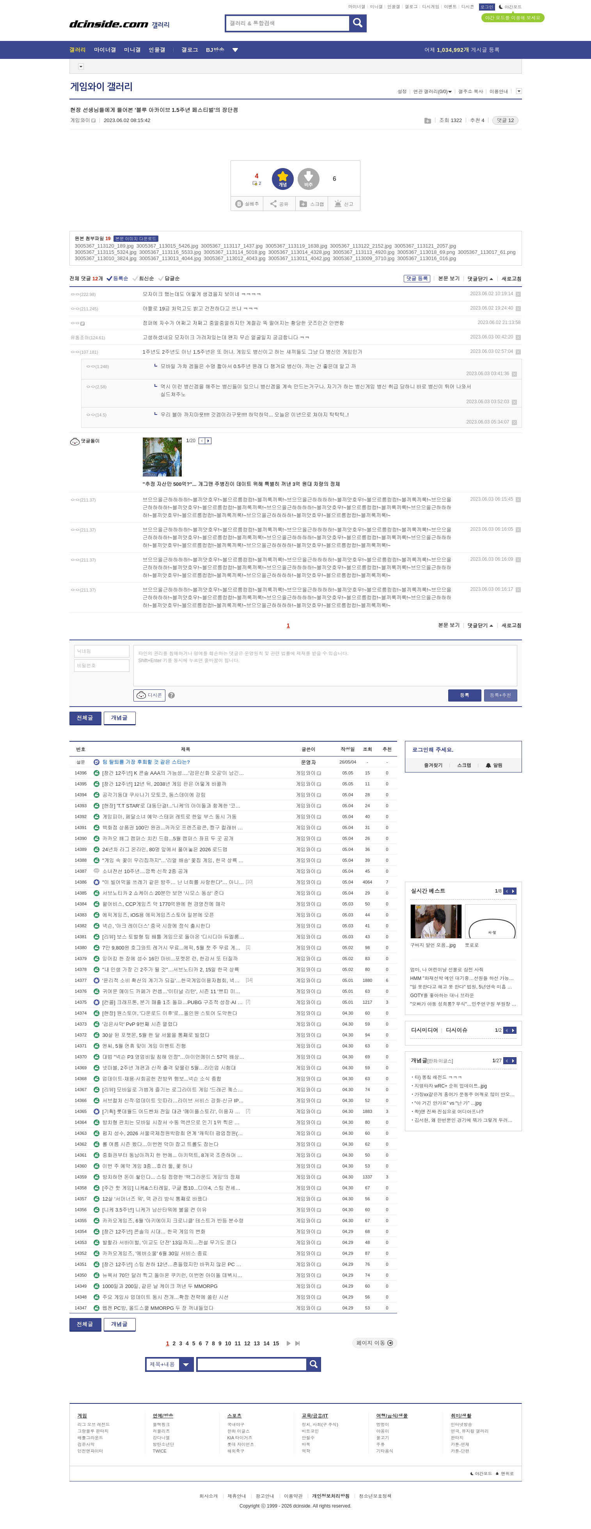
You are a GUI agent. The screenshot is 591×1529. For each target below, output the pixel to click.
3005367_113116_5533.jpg (170, 252)
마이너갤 (357, 6)
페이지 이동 (375, 1343)
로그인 (487, 7)
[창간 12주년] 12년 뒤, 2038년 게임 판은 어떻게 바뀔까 (160, 784)
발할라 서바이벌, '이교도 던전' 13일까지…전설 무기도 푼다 (165, 1243)
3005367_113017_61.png (486, 252)
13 (257, 1343)
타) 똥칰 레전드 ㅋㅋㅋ (438, 1077)
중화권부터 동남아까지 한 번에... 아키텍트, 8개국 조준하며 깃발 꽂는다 (169, 1155)
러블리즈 (161, 1431)
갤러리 (77, 50)
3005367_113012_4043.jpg (234, 258)
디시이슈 (457, 1030)
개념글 (119, 718)
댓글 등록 (417, 279)
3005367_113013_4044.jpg (170, 258)
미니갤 (376, 6)
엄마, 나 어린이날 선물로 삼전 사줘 (447, 970)
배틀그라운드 (90, 1437)
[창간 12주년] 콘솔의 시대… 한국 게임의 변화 (149, 1232)
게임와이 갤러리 (101, 87)
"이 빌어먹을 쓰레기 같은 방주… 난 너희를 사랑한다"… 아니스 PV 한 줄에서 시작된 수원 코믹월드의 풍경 (169, 882)
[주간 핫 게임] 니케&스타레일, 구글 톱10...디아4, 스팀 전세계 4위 (169, 1188)
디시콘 (467, 6)
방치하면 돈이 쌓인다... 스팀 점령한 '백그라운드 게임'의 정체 (167, 1177)
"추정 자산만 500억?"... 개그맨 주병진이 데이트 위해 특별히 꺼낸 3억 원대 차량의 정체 (241, 484)
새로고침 (512, 279)
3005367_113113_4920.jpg (363, 252)
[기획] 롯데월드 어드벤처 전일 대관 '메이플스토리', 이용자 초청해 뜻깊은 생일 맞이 (169, 1111)
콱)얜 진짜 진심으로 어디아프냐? (449, 1111)
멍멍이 (382, 1424)
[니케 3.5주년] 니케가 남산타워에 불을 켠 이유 (150, 1210)
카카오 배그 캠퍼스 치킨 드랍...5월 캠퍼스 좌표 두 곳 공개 (164, 839)
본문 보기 (449, 279)
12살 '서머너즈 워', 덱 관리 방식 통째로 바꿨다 (150, 1199)
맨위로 (505, 1473)
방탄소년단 (163, 1444)
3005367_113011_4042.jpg (299, 258)
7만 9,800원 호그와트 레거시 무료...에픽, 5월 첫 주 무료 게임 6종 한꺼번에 (169, 948)
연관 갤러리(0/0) (432, 91)
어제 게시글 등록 (462, 50)
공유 (279, 203)
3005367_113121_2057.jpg (425, 246)
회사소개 (208, 1496)
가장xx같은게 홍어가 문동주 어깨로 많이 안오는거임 (465, 1094)
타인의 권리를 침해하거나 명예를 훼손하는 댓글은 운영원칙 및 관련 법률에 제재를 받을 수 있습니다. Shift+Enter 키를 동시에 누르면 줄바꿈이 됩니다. (243, 657)
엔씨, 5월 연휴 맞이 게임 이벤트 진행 (140, 1046)
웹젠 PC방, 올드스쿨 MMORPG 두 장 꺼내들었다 (153, 1308)
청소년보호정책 (375, 1496)
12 (247, 1343)
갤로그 (411, 6)
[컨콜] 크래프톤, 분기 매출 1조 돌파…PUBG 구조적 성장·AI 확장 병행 (169, 1002)
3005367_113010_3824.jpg (106, 258)
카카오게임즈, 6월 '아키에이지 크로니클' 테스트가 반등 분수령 (168, 1221)
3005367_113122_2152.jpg (361, 246)
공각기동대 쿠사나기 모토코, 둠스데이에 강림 (150, 795)
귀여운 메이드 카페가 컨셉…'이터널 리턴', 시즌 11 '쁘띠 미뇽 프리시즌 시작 (169, 991)
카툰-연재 (460, 1444)
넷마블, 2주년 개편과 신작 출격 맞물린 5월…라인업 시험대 (165, 1068)
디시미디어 (424, 1030)
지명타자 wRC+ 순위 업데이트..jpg (451, 1086)
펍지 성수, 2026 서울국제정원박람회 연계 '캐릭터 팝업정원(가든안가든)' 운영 (169, 1133)
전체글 (85, 718)
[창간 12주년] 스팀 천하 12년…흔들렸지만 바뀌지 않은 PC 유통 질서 (169, 1264)
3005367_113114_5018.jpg (234, 252)
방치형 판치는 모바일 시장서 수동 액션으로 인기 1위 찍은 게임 (169, 1122)
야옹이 (382, 1431)
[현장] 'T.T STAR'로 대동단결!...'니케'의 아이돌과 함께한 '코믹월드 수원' (169, 806)
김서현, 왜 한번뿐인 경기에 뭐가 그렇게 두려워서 (465, 1120)
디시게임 (430, 6)
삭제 (518, 294)
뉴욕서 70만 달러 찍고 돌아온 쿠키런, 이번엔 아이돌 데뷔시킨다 (169, 1275)
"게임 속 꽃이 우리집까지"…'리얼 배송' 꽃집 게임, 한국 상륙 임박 (169, 860)
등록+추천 (500, 695)
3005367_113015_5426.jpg (167, 246)
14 (266, 1343)
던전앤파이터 (90, 1451)
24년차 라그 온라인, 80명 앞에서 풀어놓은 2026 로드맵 (160, 849)
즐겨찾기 (433, 765)
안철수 (308, 1437)
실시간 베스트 (428, 891)
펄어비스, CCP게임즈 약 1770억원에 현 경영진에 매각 (159, 904)
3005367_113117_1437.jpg (232, 246)
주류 (380, 1444)
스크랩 (427, 120)
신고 (344, 203)
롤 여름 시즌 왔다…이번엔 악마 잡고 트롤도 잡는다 (156, 1144)
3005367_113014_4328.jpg (299, 252)
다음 (288, 1343)
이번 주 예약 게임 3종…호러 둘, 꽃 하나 (143, 1166)
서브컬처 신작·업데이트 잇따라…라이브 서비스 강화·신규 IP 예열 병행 (169, 1101)
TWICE (160, 1451)
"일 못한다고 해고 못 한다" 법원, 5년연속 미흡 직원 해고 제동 (463, 987)
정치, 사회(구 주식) (320, 1424)
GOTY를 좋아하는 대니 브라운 (442, 995)
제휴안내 (236, 1496)
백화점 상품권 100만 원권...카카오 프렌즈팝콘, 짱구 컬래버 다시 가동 (169, 828)
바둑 (306, 1444)
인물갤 (393, 6)
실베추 (247, 204)
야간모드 (510, 7)
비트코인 (310, 1431)
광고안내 (265, 1496)
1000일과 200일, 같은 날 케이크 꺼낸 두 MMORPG (155, 1286)
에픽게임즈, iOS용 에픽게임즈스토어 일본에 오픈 (154, 915)
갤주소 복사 (470, 91)
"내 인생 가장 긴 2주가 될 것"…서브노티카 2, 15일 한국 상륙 (166, 970)
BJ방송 (215, 50)
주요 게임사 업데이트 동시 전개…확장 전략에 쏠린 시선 (161, 1297)
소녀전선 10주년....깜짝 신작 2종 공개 (141, 871)
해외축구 (236, 1451)
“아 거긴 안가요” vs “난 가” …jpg (448, 1103)
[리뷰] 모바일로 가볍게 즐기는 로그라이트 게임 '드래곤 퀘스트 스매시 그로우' (169, 1090)
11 (237, 1343)
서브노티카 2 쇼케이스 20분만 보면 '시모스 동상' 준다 (159, 893)
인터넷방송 (461, 1424)
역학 (306, 1451)
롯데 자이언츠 (240, 1444)
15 (276, 1343)
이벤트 (450, 6)
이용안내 (499, 91)
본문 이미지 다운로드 (135, 238)
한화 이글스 (238, 1431)
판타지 (457, 1437)
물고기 (382, 1437)
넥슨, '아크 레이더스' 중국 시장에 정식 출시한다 (152, 926)
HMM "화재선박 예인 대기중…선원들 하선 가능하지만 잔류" (463, 978)
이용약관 (293, 1496)
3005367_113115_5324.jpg (106, 252)
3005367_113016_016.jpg (426, 258)
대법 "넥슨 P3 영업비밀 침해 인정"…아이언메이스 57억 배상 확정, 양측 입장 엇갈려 (169, 1057)
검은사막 (86, 1444)
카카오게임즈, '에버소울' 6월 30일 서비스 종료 (150, 1253)
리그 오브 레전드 (94, 1424)
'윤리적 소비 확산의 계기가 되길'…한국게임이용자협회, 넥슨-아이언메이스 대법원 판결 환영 (169, 980)
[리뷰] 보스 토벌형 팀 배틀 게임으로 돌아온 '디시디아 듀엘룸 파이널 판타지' (169, 937)
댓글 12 (505, 120)
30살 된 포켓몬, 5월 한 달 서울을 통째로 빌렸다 (151, 1035)
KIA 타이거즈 (239, 1437)
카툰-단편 (460, 1451)
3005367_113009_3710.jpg (363, 258)
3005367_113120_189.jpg (104, 246)
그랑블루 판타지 (93, 1431)
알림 (494, 765)
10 (228, 1343)
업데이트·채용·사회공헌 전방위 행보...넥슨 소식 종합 (158, 1079)
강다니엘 (161, 1437)
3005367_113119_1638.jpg (296, 246)
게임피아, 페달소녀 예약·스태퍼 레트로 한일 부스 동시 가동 (165, 817)
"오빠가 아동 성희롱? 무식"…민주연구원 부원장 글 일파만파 (463, 1004)
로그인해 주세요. (433, 750)
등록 (464, 695)
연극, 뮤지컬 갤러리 (470, 1431)
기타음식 (385, 1451)
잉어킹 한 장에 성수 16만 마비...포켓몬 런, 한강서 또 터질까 (166, 959)
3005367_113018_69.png (426, 252)
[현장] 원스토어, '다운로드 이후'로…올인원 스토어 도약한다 (165, 1013)
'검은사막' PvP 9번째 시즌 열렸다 (135, 1024)
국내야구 (236, 1424)
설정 (402, 91)
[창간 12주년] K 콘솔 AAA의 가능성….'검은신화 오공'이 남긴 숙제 (169, 773)
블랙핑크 (161, 1424)
